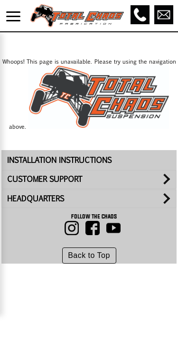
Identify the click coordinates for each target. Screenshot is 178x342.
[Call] (140, 14)
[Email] (163, 14)
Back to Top (89, 255)
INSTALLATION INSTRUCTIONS (59, 160)
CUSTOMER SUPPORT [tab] (44, 179)
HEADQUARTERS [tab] (35, 198)
